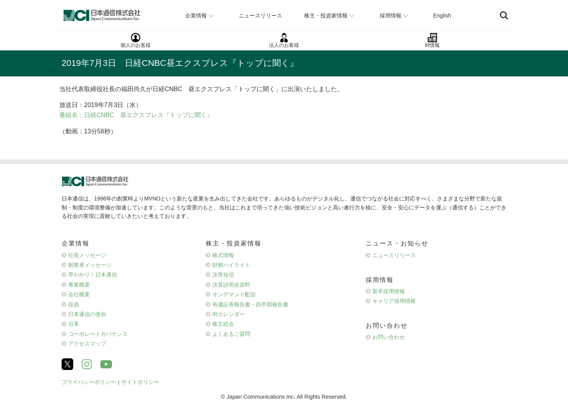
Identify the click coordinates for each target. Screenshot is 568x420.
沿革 (73, 324)
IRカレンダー (228, 314)
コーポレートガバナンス (98, 334)
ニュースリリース (394, 255)
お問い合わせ (388, 337)
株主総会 (223, 324)
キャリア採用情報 (394, 301)
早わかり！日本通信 (92, 274)
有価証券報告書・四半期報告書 (250, 304)
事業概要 (79, 285)
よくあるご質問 (231, 334)
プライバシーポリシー (89, 382)
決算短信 (223, 274)
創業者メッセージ (90, 265)
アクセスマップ (87, 343)
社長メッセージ (87, 255)
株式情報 (223, 255)
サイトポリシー (140, 382)
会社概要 (79, 294)
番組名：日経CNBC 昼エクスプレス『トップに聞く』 (136, 115)
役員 (73, 304)
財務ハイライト (231, 265)
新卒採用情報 (388, 291)
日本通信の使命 (87, 314)
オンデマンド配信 (234, 294)
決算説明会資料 (231, 285)
